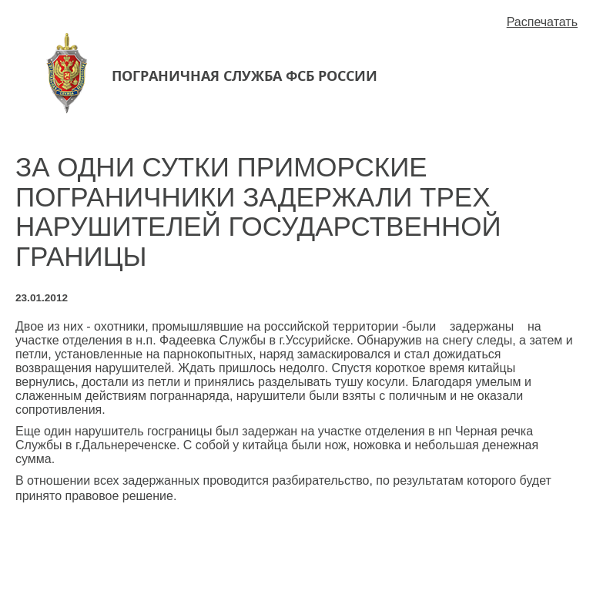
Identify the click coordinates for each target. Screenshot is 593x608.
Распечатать (542, 22)
